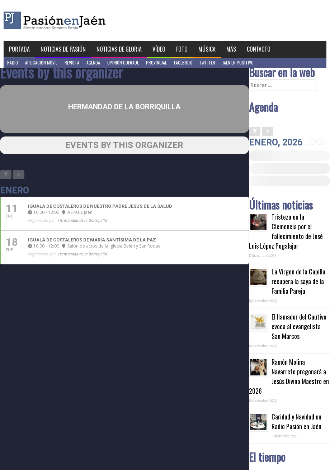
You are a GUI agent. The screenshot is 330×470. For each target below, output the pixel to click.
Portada (19, 49)
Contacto (258, 49)
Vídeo (158, 49)
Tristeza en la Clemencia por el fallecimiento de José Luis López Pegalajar (286, 231)
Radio (12, 62)
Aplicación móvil (41, 62)
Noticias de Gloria (119, 49)
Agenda (93, 62)
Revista (72, 62)
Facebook (183, 62)
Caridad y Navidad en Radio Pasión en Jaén (296, 421)
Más (231, 49)
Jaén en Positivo (238, 62)
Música (207, 49)
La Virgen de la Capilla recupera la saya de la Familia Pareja (298, 281)
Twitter (207, 62)
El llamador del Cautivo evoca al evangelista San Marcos (299, 326)
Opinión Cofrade (123, 62)
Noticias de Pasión (63, 49)
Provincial (156, 62)
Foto (182, 49)
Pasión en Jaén (74, 20)
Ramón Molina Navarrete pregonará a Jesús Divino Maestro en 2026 (289, 376)
